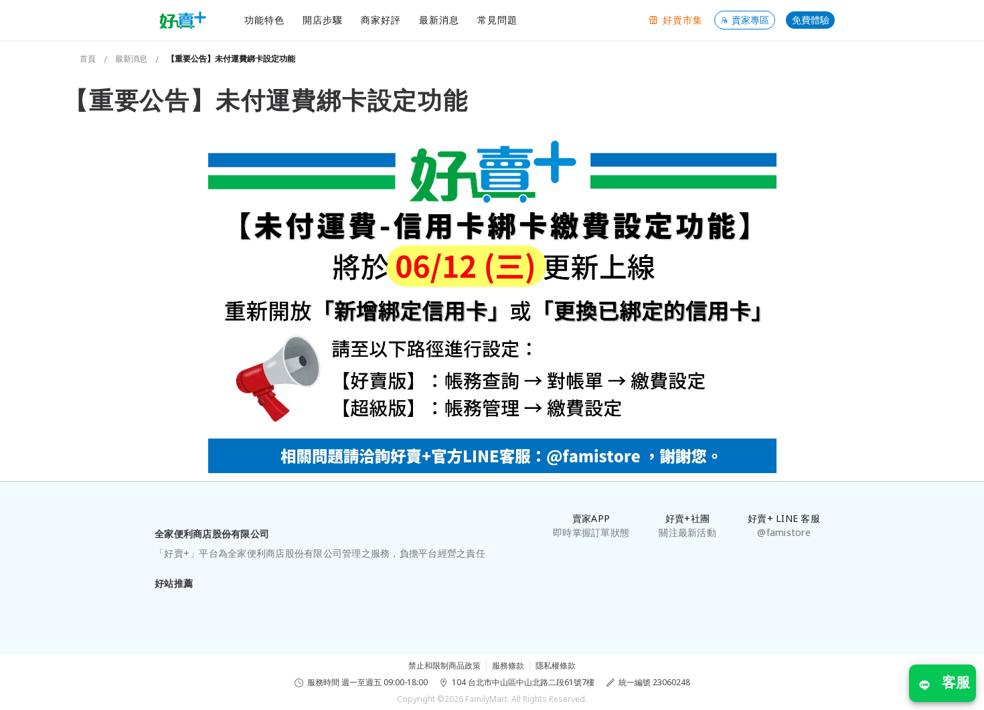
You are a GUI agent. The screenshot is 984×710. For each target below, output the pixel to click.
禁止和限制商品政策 (444, 665)
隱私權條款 (556, 665)
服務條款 (508, 665)
